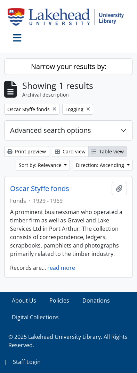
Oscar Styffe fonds (39, 188)
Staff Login (27, 362)
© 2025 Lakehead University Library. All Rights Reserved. (68, 341)
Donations (96, 300)
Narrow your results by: (68, 66)
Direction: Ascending (101, 165)
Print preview (26, 151)
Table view (107, 151)
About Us (24, 300)
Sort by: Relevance (41, 165)
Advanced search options (50, 130)
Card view (70, 151)
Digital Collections (35, 317)
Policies (59, 300)
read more (61, 268)
